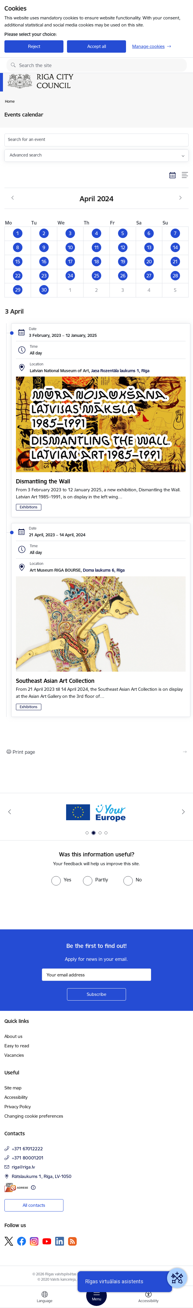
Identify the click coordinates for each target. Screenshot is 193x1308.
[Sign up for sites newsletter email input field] (96, 974)
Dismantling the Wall (43, 481)
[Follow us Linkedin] (59, 1241)
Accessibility (15, 1097)
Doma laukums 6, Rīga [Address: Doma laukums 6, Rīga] (104, 570)
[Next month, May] (180, 198)
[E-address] (16, 1187)
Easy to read (16, 1046)
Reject (34, 46)
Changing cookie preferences (33, 1116)
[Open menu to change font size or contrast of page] (148, 1297)
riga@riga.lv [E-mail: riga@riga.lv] (23, 1167)
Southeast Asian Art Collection (55, 680)
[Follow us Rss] (72, 1241)
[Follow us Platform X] (8, 1241)
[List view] (185, 175)
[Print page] (96, 752)
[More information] (33, 1187)
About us (13, 1036)
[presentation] (49, 907)
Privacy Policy (17, 1106)
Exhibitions (28, 507)
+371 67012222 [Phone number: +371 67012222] (27, 1148)
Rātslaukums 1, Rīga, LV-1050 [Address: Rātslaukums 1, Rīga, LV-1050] (41, 1176)
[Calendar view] (172, 175)
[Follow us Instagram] (34, 1241)
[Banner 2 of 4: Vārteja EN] (96, 812)
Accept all (96, 46)
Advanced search (26, 155)
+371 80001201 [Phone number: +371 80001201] (28, 1158)
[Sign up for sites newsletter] (96, 994)
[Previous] (9, 811)
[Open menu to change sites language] (44, 1297)
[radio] (61, 879)
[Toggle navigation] (96, 1295)
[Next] (183, 811)
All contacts (34, 1205)
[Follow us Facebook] (21, 1241)
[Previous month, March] (13, 198)
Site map (13, 1088)
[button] (18, 234)
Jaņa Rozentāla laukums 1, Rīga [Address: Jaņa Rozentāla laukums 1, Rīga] (120, 370)
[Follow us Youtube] (46, 1240)
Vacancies (14, 1055)
